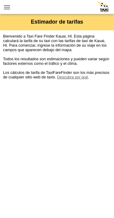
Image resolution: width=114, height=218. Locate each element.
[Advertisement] (57, 136)
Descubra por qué (72, 77)
